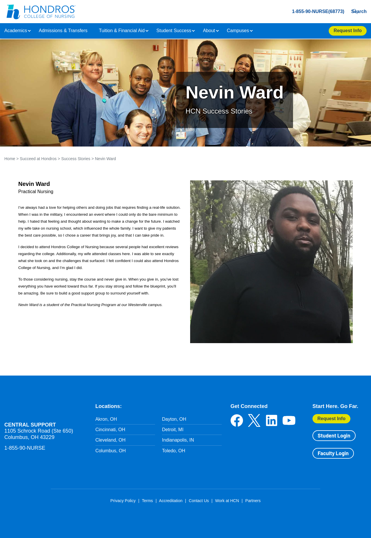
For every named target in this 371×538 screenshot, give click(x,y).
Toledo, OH (173, 450)
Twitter (254, 420)
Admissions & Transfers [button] (63, 30)
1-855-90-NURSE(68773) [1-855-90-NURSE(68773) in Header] (308, 11)
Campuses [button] (238, 30)
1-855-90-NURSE (24, 448)
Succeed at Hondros (38, 158)
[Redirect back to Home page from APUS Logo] (40, 11)
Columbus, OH (110, 450)
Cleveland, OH (110, 440)
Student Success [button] (174, 30)
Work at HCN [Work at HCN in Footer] (227, 500)
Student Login (334, 435)
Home (9, 158)
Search (357, 11)
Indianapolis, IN (178, 440)
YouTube (289, 420)
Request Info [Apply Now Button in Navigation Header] (348, 30)
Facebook (236, 420)
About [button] (209, 30)
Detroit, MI (172, 429)
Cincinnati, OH (110, 429)
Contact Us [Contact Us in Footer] (199, 500)
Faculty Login (333, 453)
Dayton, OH (174, 419)
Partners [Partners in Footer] (253, 500)
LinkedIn (271, 420)
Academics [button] (15, 30)
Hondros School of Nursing (39, 405)
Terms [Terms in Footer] (147, 500)
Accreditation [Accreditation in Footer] (171, 500)
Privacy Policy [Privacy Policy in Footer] (123, 500)
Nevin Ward (105, 158)
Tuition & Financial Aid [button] (122, 30)
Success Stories (75, 158)
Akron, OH (106, 419)
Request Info (331, 418)
